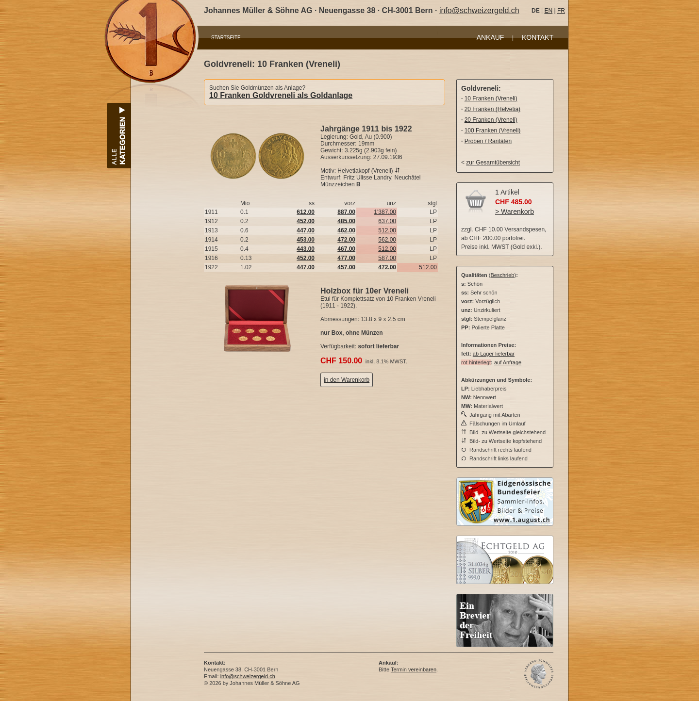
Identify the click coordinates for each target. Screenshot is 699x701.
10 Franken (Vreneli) (491, 98)
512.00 (387, 230)
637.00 (387, 221)
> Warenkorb (514, 211)
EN (548, 10)
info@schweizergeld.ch (479, 10)
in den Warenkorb (346, 379)
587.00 (387, 258)
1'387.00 (385, 212)
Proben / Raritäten (488, 141)
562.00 (387, 239)
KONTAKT (537, 37)
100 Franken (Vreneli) (493, 130)
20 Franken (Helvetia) (492, 109)
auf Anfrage (507, 362)
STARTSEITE (226, 37)
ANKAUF (490, 37)
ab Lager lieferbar (494, 354)
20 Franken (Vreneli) (491, 119)
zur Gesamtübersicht (493, 162)
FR (561, 10)
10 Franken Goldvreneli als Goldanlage (280, 95)
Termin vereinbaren (413, 669)
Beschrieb (503, 275)
